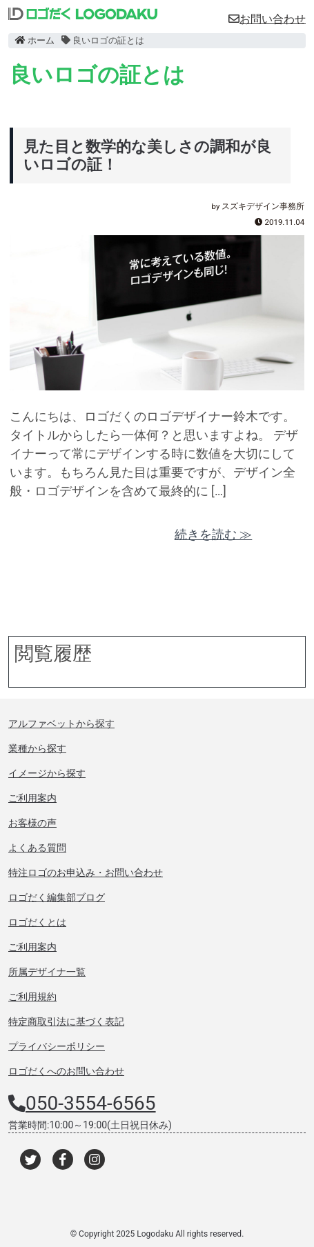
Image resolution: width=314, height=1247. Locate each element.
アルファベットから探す (61, 723)
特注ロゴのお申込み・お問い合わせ (85, 872)
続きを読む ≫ (213, 534)
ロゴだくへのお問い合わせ (66, 1071)
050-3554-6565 (91, 1103)
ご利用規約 (32, 996)
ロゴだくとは (37, 922)
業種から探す (37, 748)
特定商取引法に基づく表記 (66, 1021)
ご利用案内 (32, 798)
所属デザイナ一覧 (47, 971)
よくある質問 (37, 847)
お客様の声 (32, 822)
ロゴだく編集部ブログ (56, 897)
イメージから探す (47, 773)
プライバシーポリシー (56, 1046)
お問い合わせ (267, 19)
